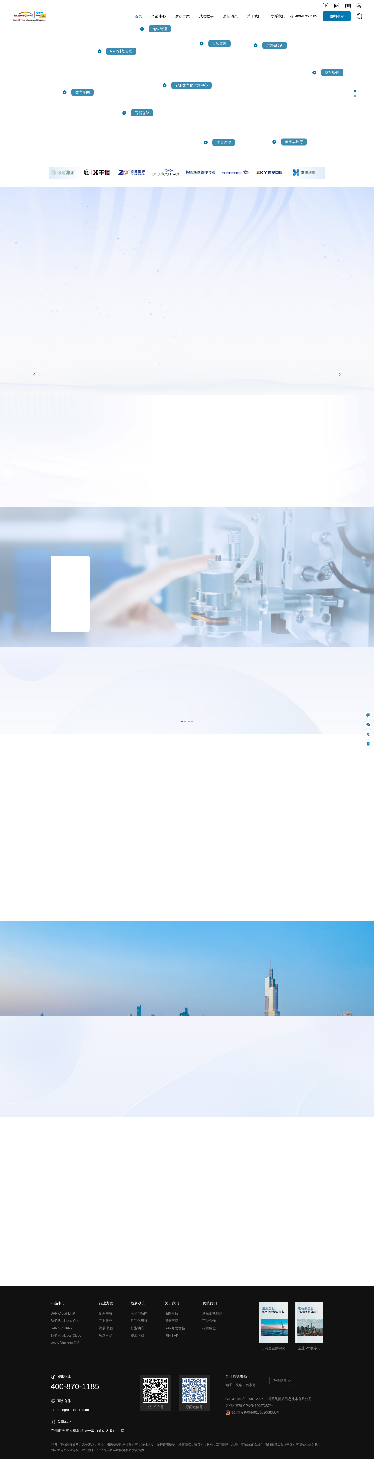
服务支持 (171, 1321)
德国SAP (171, 1335)
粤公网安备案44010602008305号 (252, 1412)
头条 (239, 1385)
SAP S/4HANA (62, 1328)
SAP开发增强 (175, 1328)
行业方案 (106, 1303)
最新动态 (230, 16)
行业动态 (137, 1328)
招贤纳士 (209, 1328)
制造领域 (105, 1313)
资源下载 (137, 1335)
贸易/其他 (106, 1328)
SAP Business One (65, 1321)
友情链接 (279, 1381)
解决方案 (182, 16)
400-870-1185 (306, 16)
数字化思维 (139, 1321)
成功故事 (206, 16)
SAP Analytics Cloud (66, 1335)
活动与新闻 (139, 1313)
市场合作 (209, 1321)
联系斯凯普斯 (212, 1313)
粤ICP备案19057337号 (256, 1406)
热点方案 (105, 1335)
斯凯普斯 (171, 1313)
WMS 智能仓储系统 (65, 1343)
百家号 (251, 1385)
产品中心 (158, 16)
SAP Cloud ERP (63, 1313)
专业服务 (105, 1321)
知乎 (228, 1385)
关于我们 (254, 16)
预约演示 (337, 16)
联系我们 (278, 16)
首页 (138, 16)
